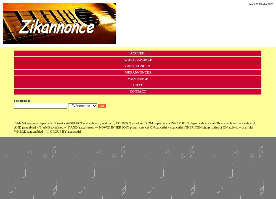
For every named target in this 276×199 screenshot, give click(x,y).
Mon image (138, 79)
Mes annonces (138, 72)
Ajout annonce (138, 60)
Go (102, 106)
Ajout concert (138, 66)
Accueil (137, 53)
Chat (138, 85)
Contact (138, 91)
